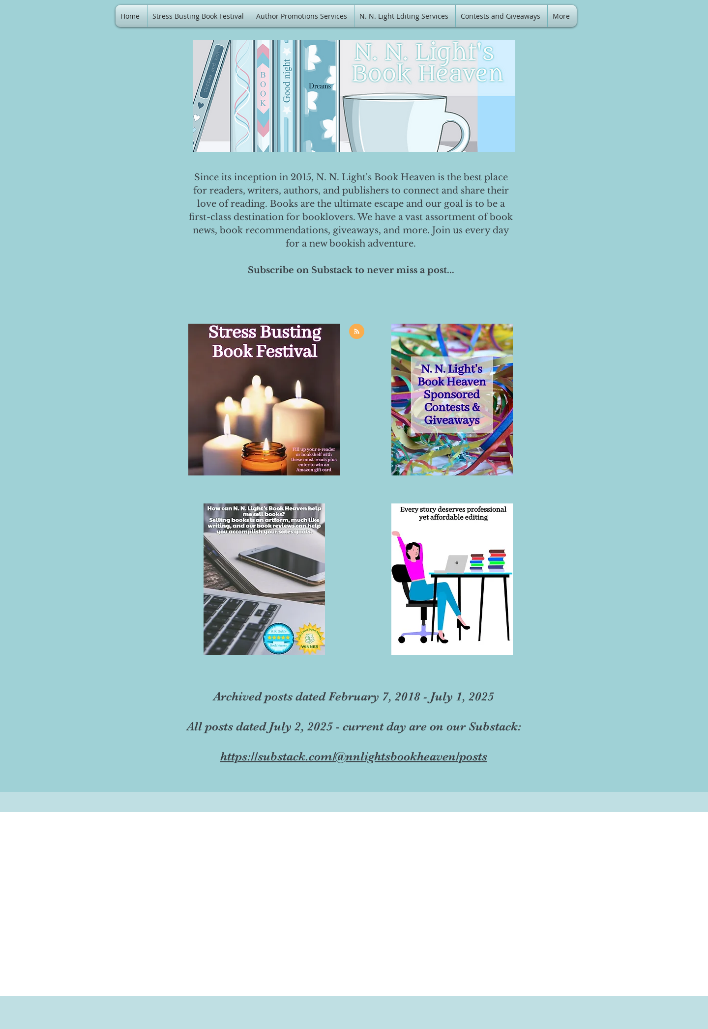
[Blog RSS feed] (356, 332)
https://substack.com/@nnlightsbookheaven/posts (353, 756)
